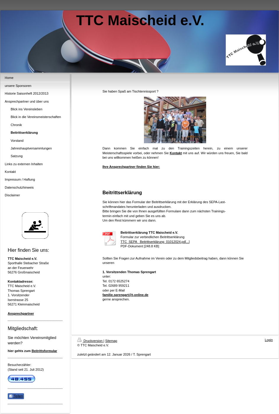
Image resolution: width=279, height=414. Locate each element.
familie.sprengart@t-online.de (125, 295)
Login (269, 340)
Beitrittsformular (44, 351)
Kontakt (176, 153)
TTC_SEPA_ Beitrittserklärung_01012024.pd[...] (155, 241)
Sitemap (111, 341)
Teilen (16, 396)
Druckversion (90, 341)
